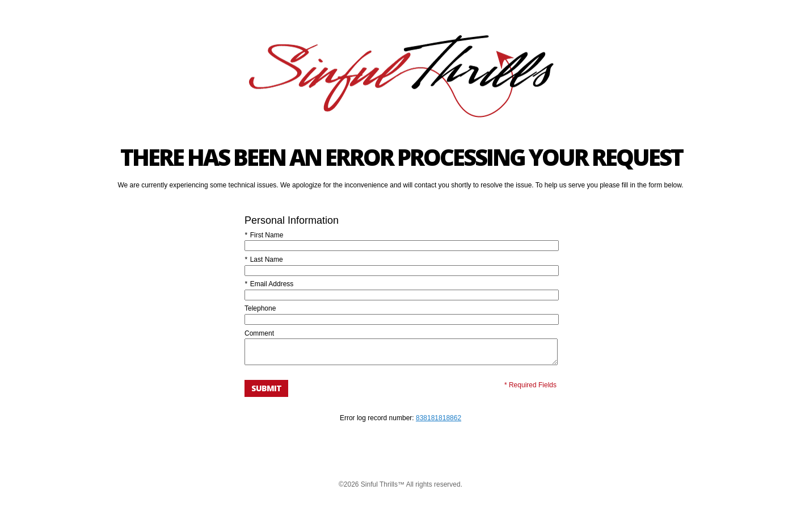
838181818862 (438, 423)
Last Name (263, 259)
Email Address (268, 284)
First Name (263, 235)
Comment (259, 333)
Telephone (260, 308)
